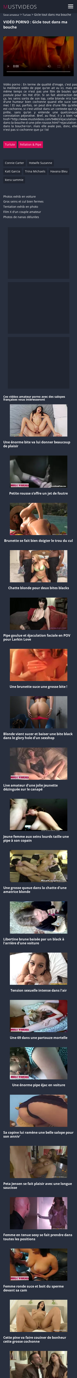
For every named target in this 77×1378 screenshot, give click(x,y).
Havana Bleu (59, 171)
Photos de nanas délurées (21, 217)
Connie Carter (14, 163)
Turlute (27, 15)
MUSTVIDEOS (20, 6)
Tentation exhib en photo (20, 207)
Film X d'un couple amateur (22, 212)
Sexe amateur (11, 15)
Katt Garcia (12, 171)
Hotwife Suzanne (40, 163)
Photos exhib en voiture (19, 196)
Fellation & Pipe (30, 144)
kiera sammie (14, 180)
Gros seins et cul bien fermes (23, 201)
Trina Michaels (35, 171)
